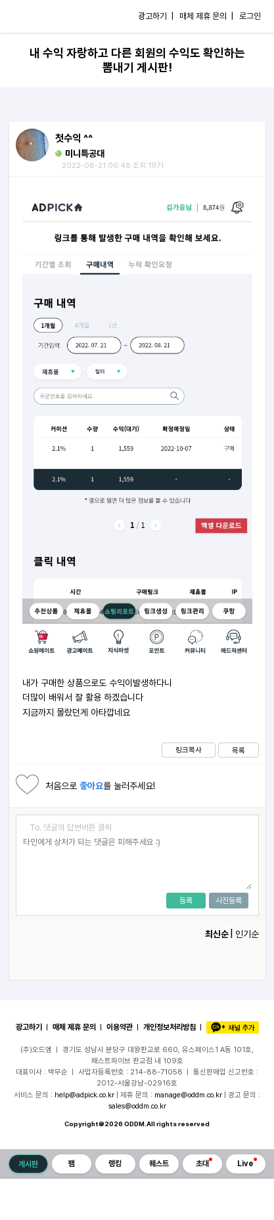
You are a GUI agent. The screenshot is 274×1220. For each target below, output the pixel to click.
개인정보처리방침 (169, 1027)
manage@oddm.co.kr (188, 1094)
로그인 (250, 16)
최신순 (217, 934)
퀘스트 (159, 1163)
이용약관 (119, 1027)
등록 (186, 900)
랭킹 (115, 1163)
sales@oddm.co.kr (137, 1105)
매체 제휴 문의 (74, 1027)
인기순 (247, 934)
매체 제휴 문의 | (206, 16)
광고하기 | (155, 16)
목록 (238, 750)
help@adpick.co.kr (84, 1094)
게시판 (28, 1164)
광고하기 (29, 1027)
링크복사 (188, 749)
